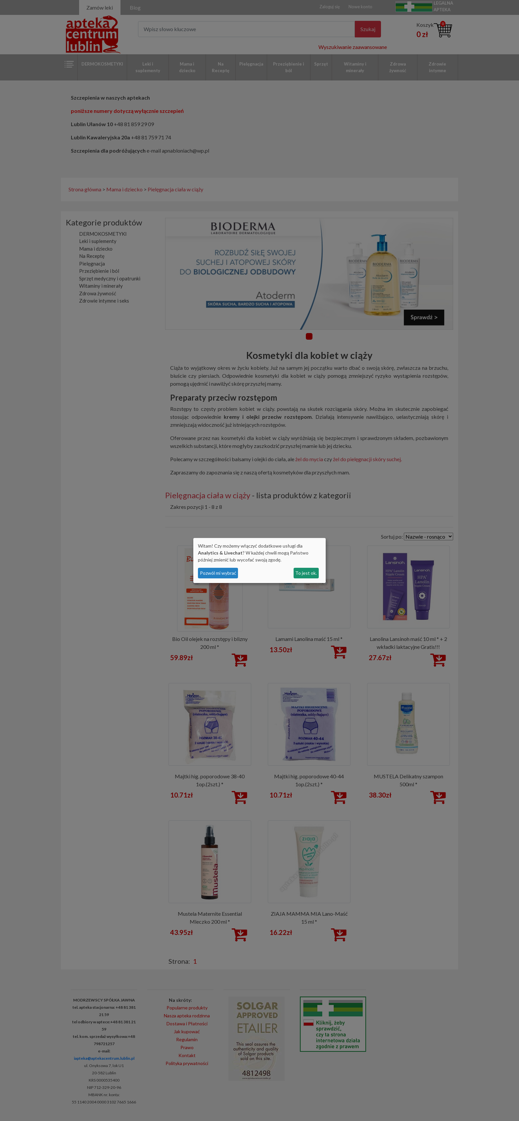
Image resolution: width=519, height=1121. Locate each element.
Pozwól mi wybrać (218, 573)
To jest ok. (306, 573)
